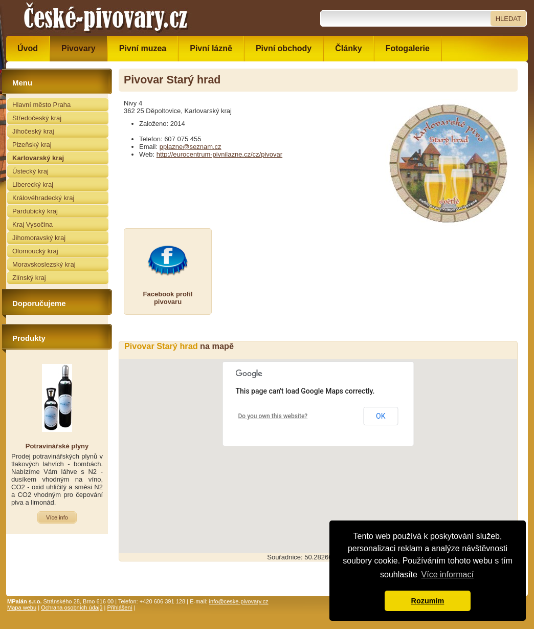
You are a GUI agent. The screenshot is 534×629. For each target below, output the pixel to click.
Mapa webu (21, 607)
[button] (318, 446)
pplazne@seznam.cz (190, 146)
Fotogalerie (408, 48)
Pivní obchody (284, 48)
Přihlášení (119, 607)
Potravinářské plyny (57, 446)
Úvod (27, 48)
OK (380, 416)
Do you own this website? (273, 416)
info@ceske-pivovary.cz (239, 601)
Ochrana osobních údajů (71, 607)
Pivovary (78, 48)
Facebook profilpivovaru (168, 298)
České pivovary (105, 18)
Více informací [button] (447, 574)
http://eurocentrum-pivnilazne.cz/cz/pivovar (219, 154)
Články (348, 48)
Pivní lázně (211, 48)
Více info (57, 517)
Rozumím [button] (427, 601)
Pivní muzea (142, 48)
